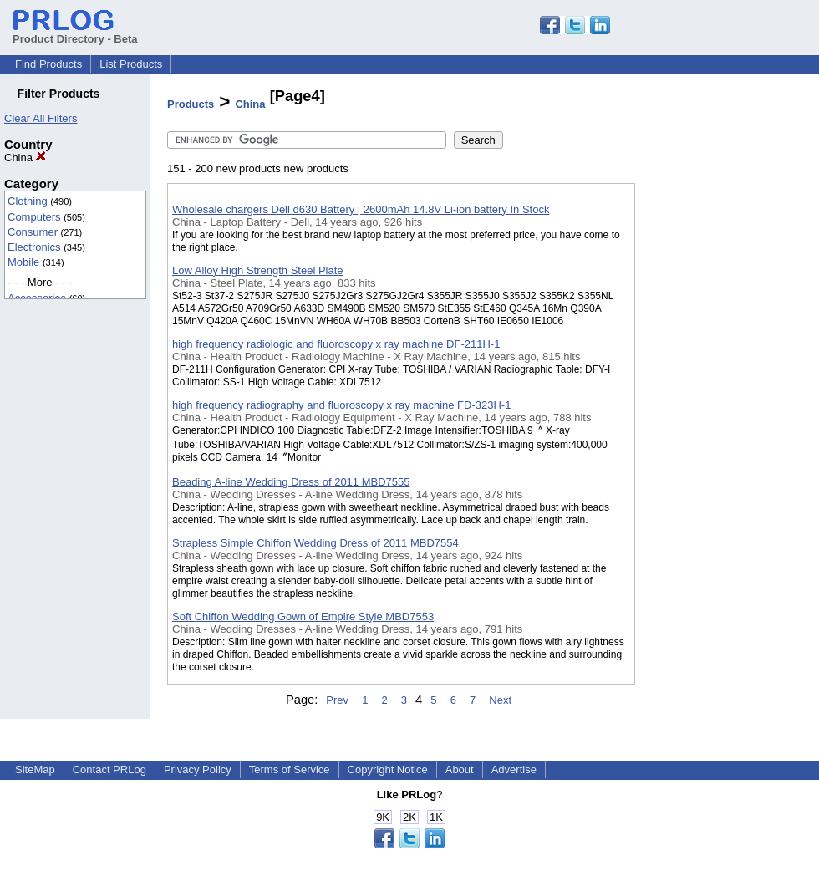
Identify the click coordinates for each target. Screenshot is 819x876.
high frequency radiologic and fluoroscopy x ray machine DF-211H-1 (336, 344)
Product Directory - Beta (75, 32)
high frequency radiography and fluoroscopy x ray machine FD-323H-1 (341, 405)
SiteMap (35, 769)
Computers (34, 217)
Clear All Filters (40, 118)
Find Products (48, 64)
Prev (337, 700)
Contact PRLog (109, 769)
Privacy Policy (197, 769)
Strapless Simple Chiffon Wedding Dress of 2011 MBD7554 (315, 543)
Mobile (23, 262)
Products (190, 105)
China (25, 157)
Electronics (34, 247)
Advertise (514, 769)
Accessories (37, 298)
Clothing (28, 201)
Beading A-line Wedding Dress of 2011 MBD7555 (291, 482)
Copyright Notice (388, 769)
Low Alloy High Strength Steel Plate (257, 270)
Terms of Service (289, 769)
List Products (130, 64)
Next (500, 700)
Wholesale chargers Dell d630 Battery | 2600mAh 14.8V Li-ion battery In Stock (360, 209)
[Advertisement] (719, 434)
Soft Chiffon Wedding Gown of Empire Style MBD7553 (303, 616)
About (459, 769)
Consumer (33, 232)
